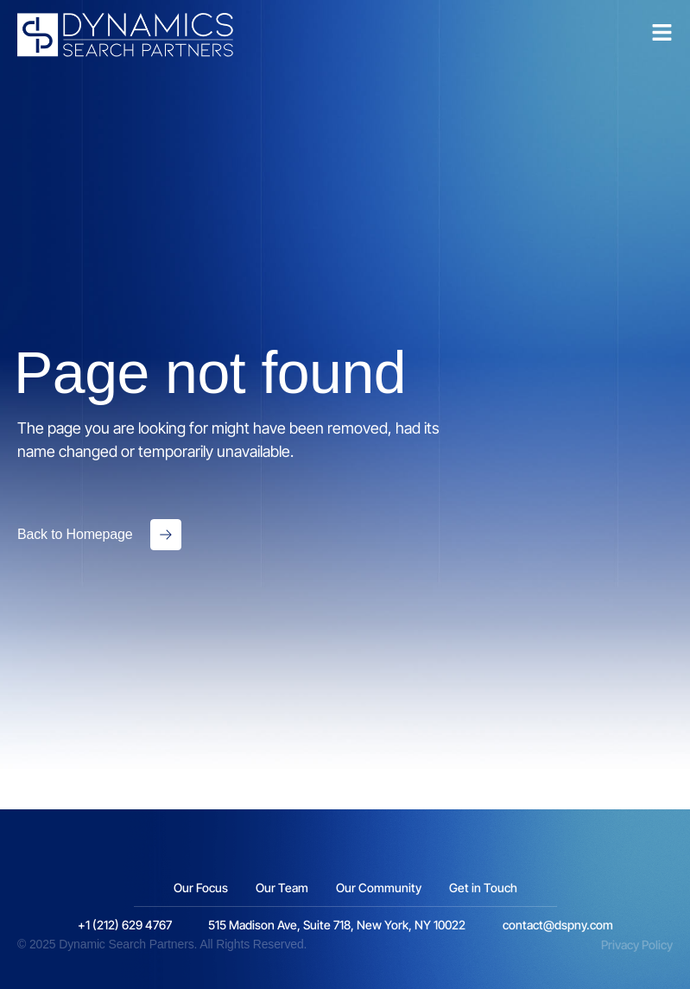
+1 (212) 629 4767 (125, 924)
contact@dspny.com (558, 924)
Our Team (282, 887)
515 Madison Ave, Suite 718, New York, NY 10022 (336, 924)
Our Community (378, 887)
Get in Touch (483, 887)
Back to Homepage (75, 534)
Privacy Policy (637, 944)
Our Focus (201, 887)
